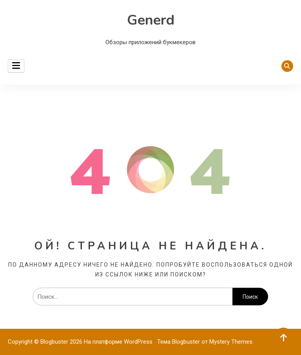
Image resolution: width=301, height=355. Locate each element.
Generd (150, 20)
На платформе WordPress (119, 341)
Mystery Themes (230, 341)
